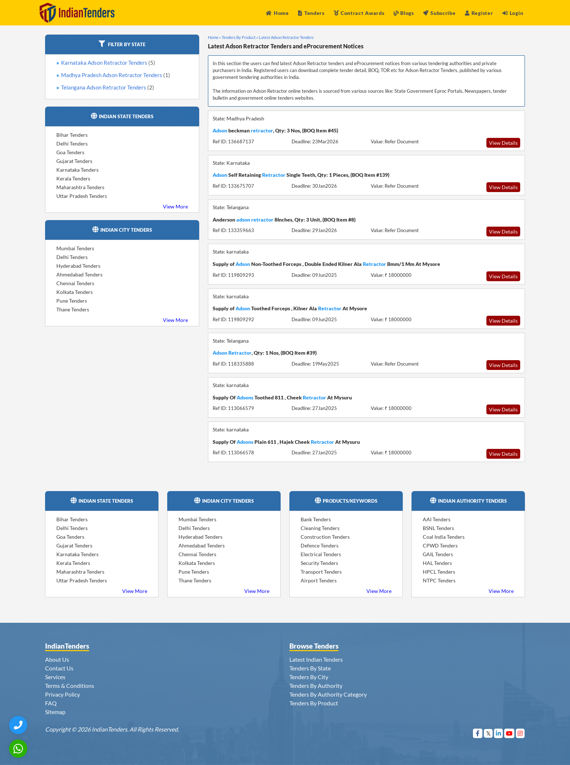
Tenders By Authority (315, 685)
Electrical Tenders (321, 554)
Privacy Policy (62, 694)
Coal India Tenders (444, 537)
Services (55, 676)
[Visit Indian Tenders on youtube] (509, 733)
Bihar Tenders (72, 135)
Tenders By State (310, 668)
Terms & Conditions (69, 685)
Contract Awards (359, 13)
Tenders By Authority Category (328, 694)
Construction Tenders (325, 537)
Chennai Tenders (75, 283)
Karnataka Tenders (77, 170)
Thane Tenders (72, 309)
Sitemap (55, 711)
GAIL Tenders (438, 554)
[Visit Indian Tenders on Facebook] (478, 733)
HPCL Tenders (439, 572)
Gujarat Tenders (74, 161)
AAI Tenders (436, 519)
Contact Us (59, 668)
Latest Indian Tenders (316, 659)
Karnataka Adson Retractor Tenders (108, 62)
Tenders (311, 13)
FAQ (51, 703)
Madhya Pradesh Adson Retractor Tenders (115, 75)
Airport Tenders (319, 580)
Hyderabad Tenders (78, 266)
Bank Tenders (316, 519)
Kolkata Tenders (74, 292)
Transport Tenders (321, 572)
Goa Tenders (70, 152)
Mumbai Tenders (75, 248)
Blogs (404, 13)
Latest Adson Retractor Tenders (286, 37)
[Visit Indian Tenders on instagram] (520, 733)
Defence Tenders (319, 545)
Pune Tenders (71, 301)
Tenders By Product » (240, 37)
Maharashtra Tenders (80, 187)
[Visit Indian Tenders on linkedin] (498, 733)
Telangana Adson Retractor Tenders (107, 87)
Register (479, 13)
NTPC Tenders (439, 580)
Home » (214, 37)
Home (277, 13)
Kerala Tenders (73, 178)
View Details (503, 143)
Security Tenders (319, 563)
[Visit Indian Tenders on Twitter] (488, 733)
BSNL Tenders (438, 528)
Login (512, 13)
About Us (57, 659)
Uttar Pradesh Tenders (81, 196)
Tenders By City (308, 676)
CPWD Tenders (440, 545)
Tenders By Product (313, 703)
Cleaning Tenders (320, 528)
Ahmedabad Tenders (79, 274)
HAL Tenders (437, 563)
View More (175, 206)
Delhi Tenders (72, 143)
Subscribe (439, 13)
